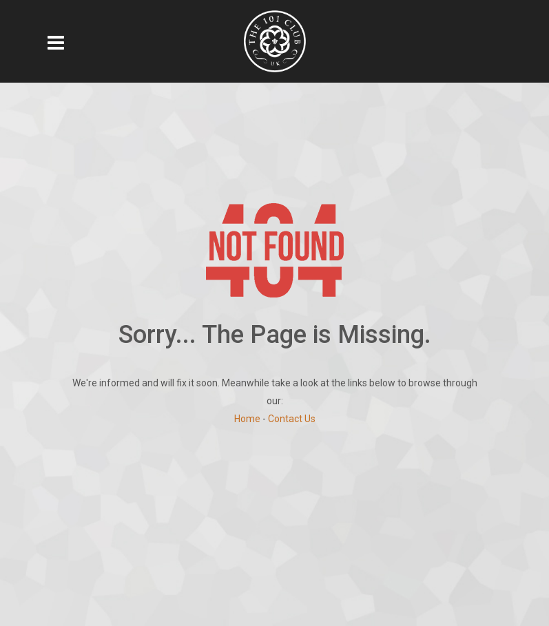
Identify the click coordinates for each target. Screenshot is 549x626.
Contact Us (291, 418)
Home (247, 418)
